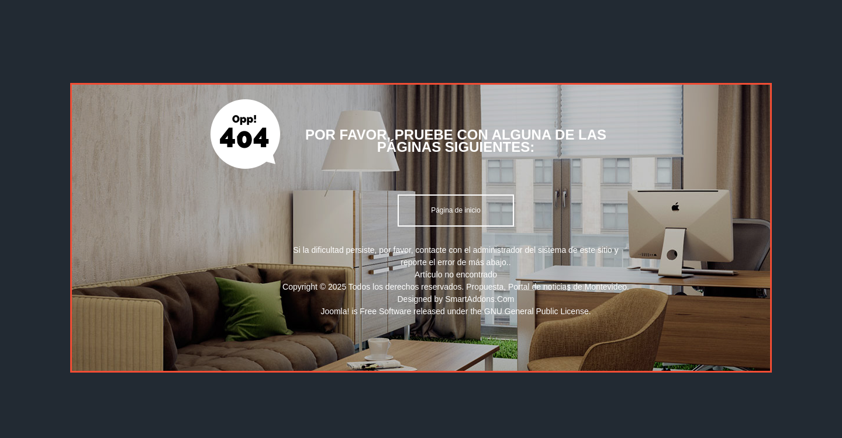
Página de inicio (456, 210)
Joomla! (334, 311)
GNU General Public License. (537, 311)
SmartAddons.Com (479, 299)
